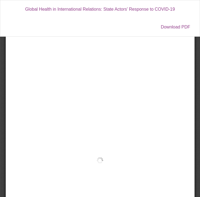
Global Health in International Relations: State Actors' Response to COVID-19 (100, 9)
